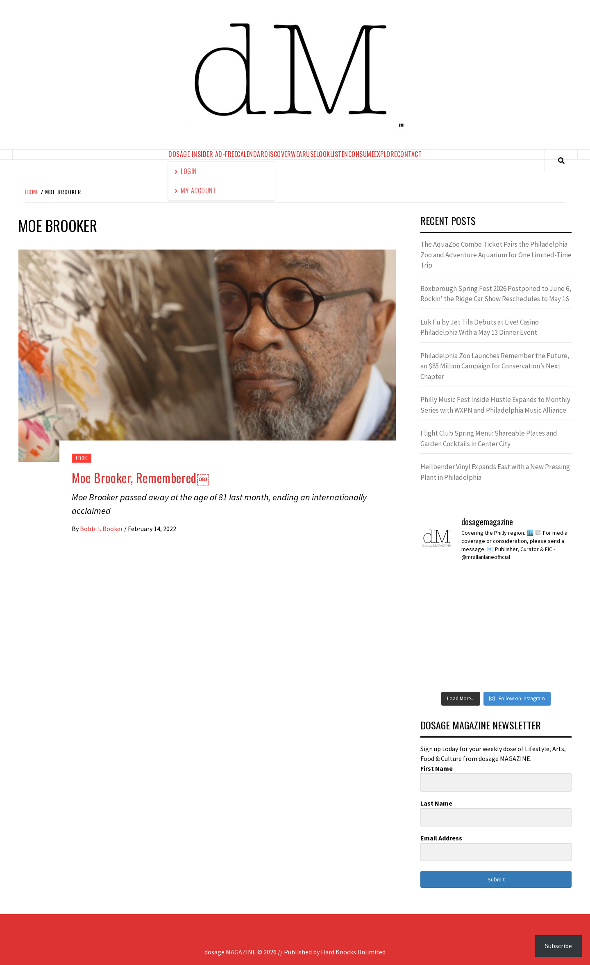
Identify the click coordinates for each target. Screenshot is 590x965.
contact (409, 154)
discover (277, 154)
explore (385, 154)
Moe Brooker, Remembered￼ (140, 477)
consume (361, 154)
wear (298, 154)
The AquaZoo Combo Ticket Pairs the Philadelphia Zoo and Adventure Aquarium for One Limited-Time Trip (496, 255)
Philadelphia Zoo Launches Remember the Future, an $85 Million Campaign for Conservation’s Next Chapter (495, 366)
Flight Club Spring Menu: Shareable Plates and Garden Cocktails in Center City (488, 438)
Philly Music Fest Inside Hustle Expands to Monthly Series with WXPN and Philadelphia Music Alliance (495, 405)
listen (339, 154)
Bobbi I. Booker (102, 529)
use (311, 154)
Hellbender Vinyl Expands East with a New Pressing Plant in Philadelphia (495, 472)
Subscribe (558, 946)
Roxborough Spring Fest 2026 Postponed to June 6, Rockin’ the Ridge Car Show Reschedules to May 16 (495, 294)
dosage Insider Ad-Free (202, 154)
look (323, 154)
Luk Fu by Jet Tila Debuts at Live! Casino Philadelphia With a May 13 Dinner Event (479, 327)
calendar (250, 154)
